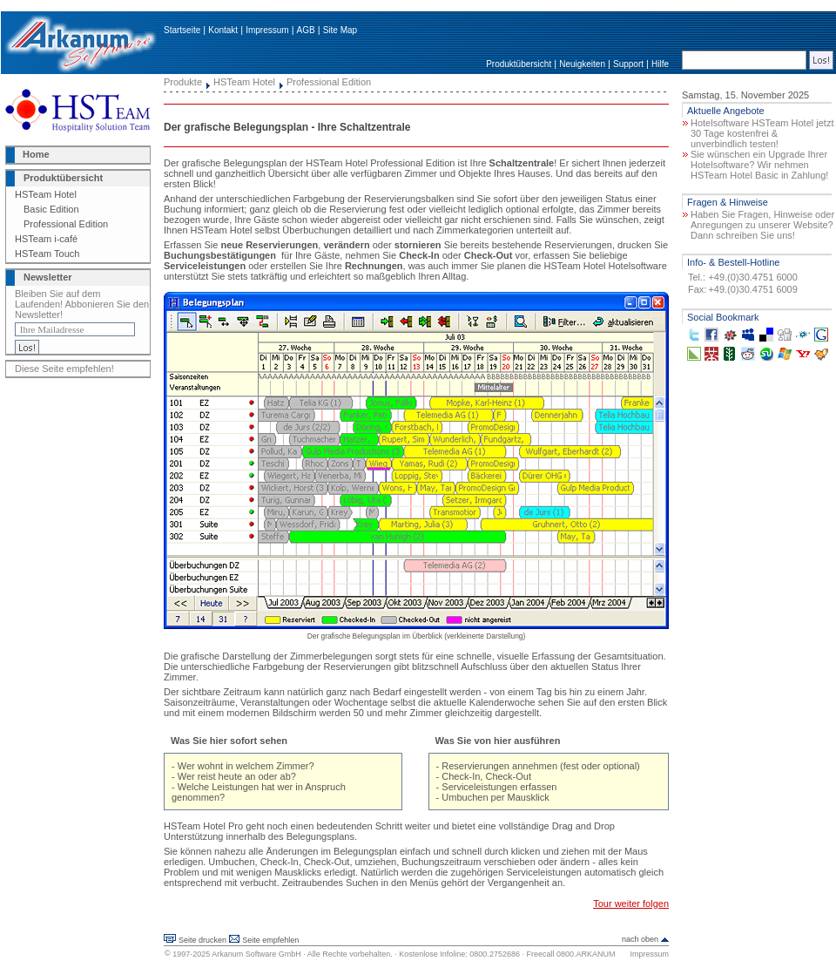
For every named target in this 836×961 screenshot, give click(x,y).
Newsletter (48, 277)
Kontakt (223, 30)
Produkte (183, 82)
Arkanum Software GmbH (256, 954)
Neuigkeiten (582, 64)
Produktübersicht (518, 64)
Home (36, 154)
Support (628, 64)
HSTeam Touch (47, 253)
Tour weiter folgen (631, 903)
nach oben (640, 939)
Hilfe (660, 64)
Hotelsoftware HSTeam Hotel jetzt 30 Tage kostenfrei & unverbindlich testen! (762, 133)
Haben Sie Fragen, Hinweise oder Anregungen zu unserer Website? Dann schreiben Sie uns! (762, 224)
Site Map (340, 30)
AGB (306, 30)
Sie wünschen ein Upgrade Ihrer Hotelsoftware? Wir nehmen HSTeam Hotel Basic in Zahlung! (759, 164)
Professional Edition (66, 224)
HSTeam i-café (46, 238)
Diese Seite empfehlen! (64, 368)
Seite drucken (202, 940)
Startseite (182, 30)
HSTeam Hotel (46, 194)
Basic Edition (51, 209)
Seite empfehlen (270, 940)
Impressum (267, 30)
